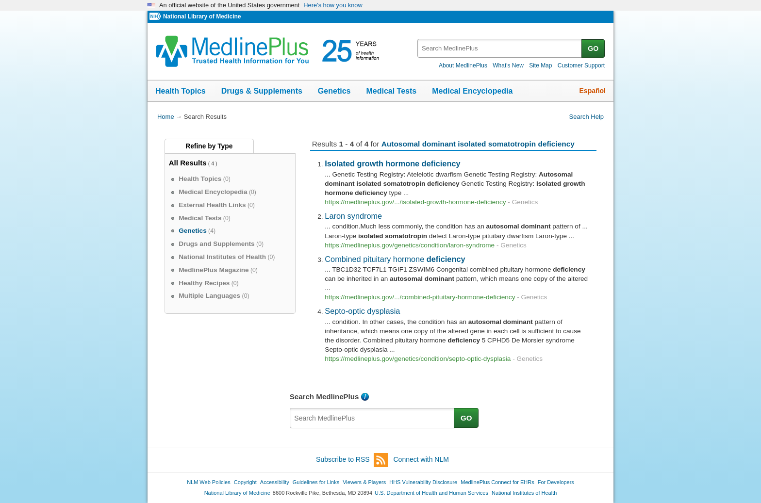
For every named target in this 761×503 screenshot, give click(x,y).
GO (593, 48)
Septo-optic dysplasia (362, 311)
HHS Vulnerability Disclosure (423, 482)
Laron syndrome (353, 215)
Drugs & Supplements (261, 91)
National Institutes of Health (524, 493)
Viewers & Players (364, 482)
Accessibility (274, 482)
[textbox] (500, 48)
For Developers (556, 482)
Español (592, 91)
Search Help (586, 116)
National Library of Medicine (202, 16)
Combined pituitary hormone (395, 259)
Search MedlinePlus (324, 396)
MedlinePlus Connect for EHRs (497, 482)
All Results (188, 163)
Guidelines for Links (316, 482)
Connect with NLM (421, 459)
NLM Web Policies (209, 482)
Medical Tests (391, 91)
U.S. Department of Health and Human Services (431, 493)
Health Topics (180, 91)
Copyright (245, 482)
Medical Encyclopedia (472, 91)
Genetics (334, 91)
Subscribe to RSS (352, 460)
